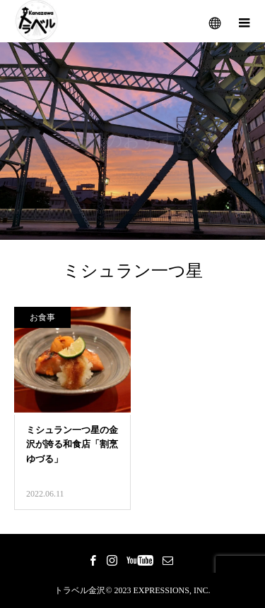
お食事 (42, 317)
